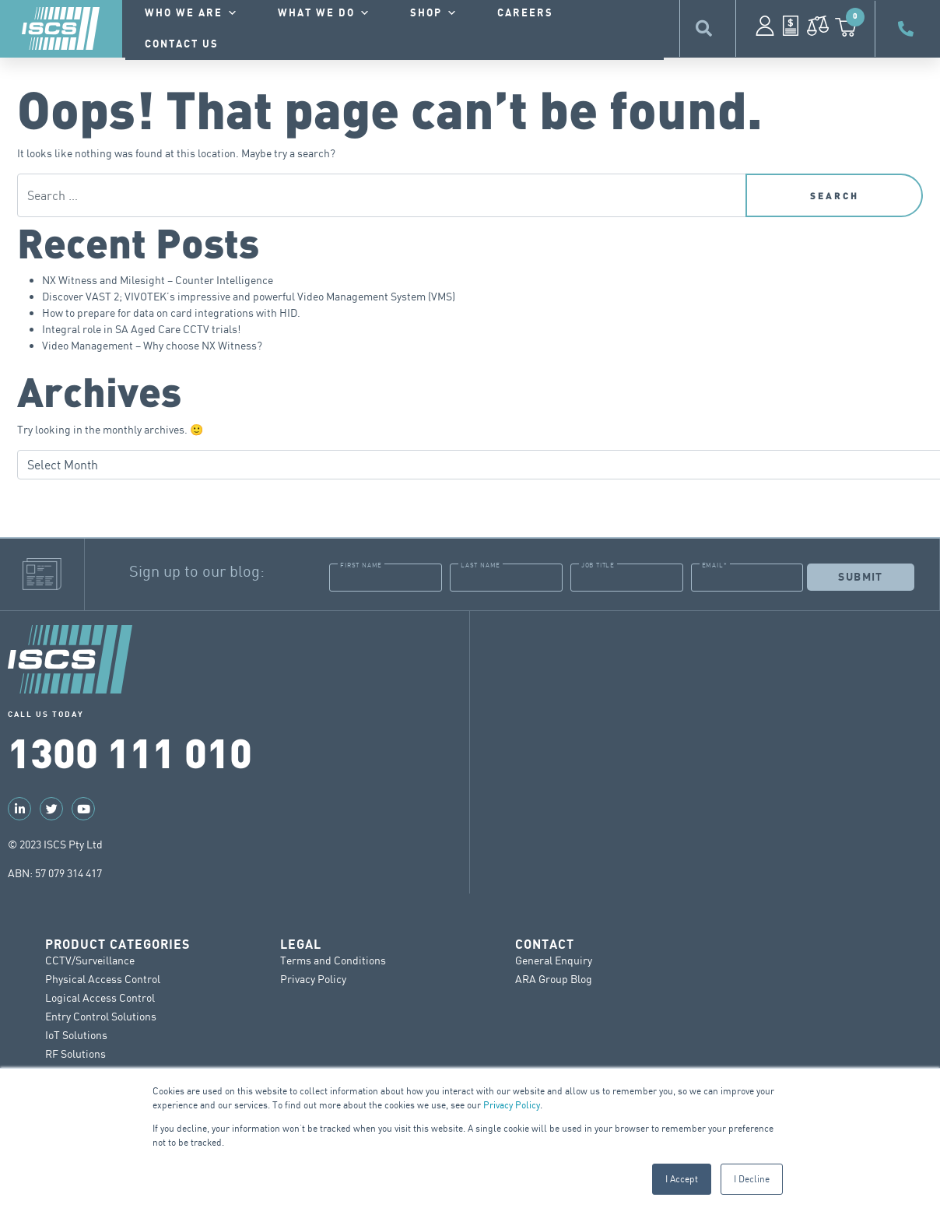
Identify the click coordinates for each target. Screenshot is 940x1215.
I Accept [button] (681, 1179)
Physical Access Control (102, 978)
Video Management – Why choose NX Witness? (152, 345)
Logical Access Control (100, 997)
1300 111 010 (130, 751)
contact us (182, 44)
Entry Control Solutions (100, 1016)
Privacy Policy (511, 1105)
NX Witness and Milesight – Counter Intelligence (157, 279)
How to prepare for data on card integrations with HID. (171, 312)
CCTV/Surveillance (90, 960)
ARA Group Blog (553, 978)
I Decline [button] (752, 1179)
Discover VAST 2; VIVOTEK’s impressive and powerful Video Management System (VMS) (248, 296)
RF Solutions (75, 1053)
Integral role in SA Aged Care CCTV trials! (141, 328)
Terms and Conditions (333, 960)
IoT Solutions (76, 1034)
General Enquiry (553, 960)
